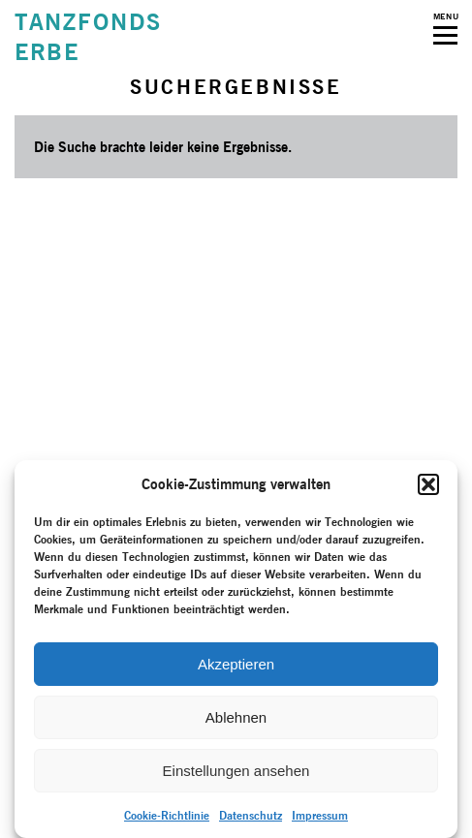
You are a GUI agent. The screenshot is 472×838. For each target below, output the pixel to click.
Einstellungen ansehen (236, 770)
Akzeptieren (236, 664)
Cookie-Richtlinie (166, 815)
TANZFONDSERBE (88, 37)
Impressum (320, 815)
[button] (428, 484)
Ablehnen (236, 717)
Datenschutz (250, 815)
